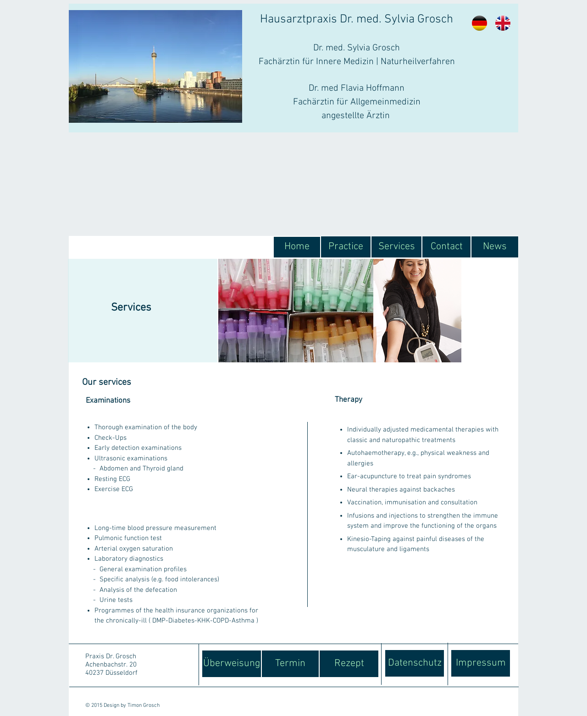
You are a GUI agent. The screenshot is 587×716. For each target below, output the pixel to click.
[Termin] (290, 664)
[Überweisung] (231, 664)
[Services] (396, 247)
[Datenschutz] (414, 663)
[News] (495, 247)
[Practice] (346, 247)
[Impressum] (480, 663)
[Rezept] (349, 664)
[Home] (297, 247)
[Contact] (446, 247)
